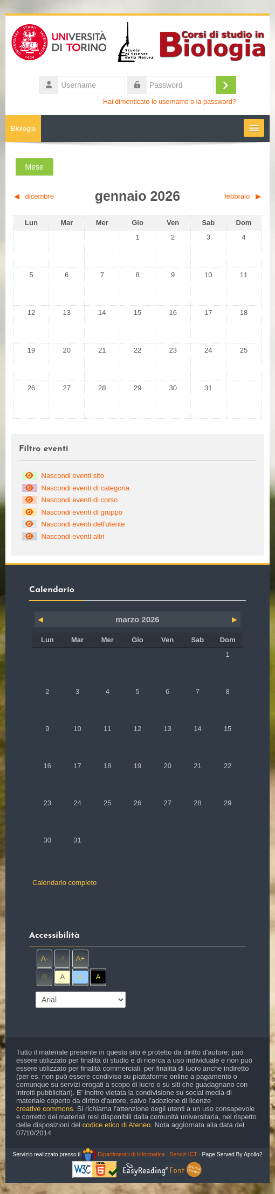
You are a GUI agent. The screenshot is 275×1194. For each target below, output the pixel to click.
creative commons (44, 1109)
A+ (80, 958)
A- (44, 958)
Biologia (23, 128)
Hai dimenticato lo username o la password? (169, 102)
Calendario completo (64, 883)
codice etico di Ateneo (116, 1125)
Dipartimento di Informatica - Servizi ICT (139, 1154)
